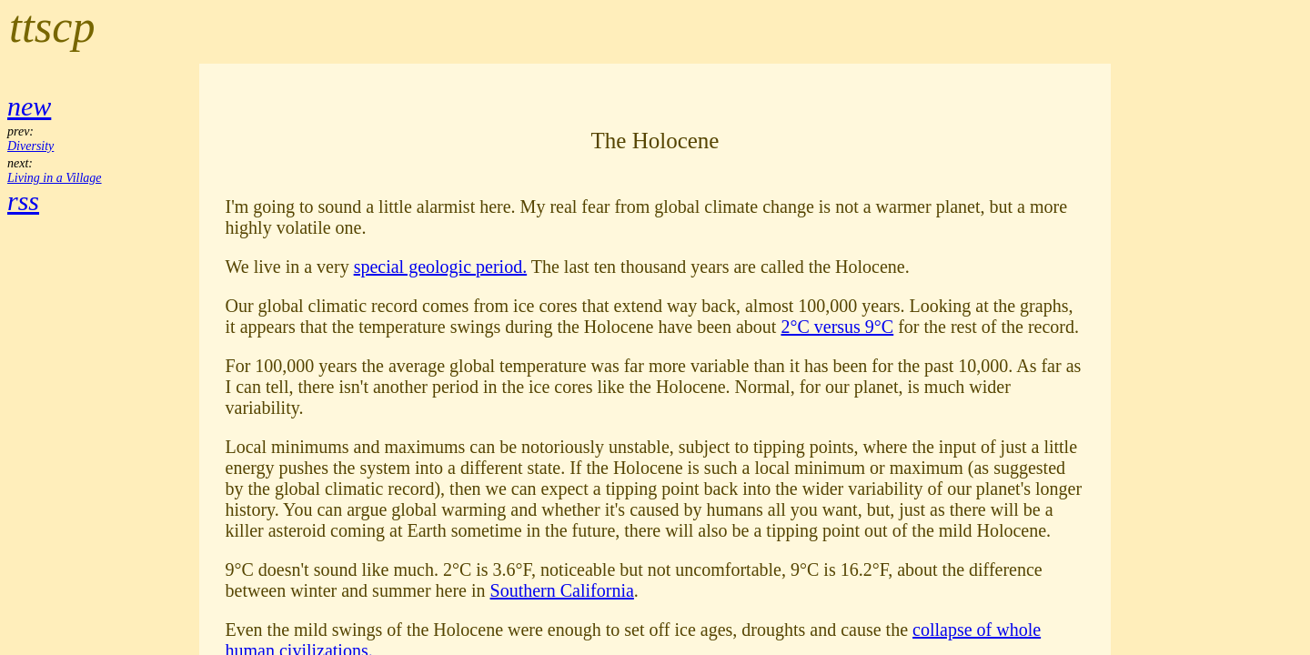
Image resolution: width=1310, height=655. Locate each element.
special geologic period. (441, 267)
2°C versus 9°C (837, 327)
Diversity (30, 146)
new (29, 106)
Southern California (562, 590)
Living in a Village (54, 178)
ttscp (52, 26)
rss (23, 201)
